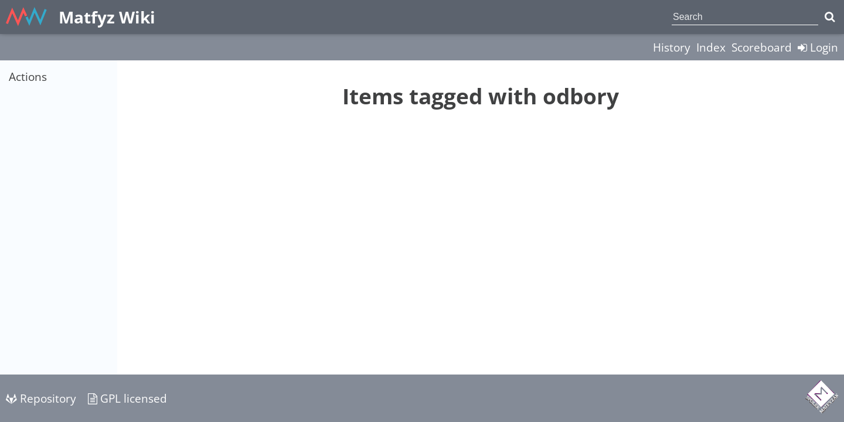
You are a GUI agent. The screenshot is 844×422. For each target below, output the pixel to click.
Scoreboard (761, 47)
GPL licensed (127, 398)
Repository (41, 398)
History (671, 47)
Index (711, 47)
